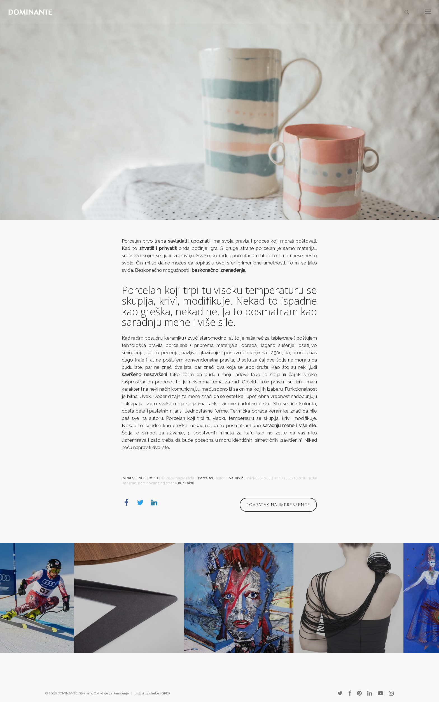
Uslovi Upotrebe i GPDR (153, 693)
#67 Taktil (186, 482)
